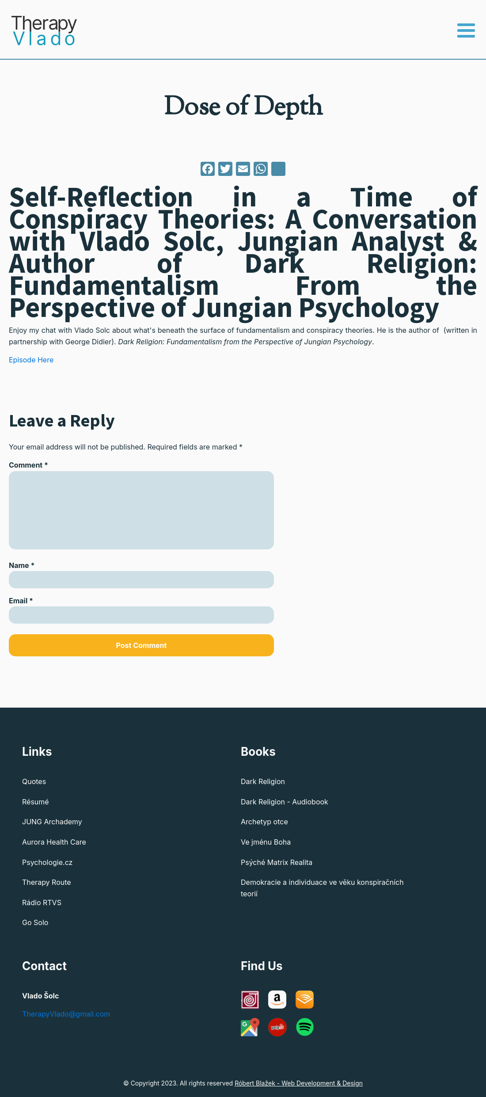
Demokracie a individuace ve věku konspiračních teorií (322, 888)
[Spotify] (305, 1027)
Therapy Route (46, 882)
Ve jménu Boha (266, 842)
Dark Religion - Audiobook (284, 801)
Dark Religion (263, 781)
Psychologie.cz (47, 862)
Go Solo (35, 922)
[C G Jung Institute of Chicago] (250, 999)
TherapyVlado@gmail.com (66, 1013)
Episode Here (31, 359)
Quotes (34, 781)
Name (21, 565)
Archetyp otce (264, 821)
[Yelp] (277, 1027)
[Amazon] (277, 999)
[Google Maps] (250, 1027)
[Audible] (305, 999)
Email (21, 600)
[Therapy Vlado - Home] (38, 30)
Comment (28, 465)
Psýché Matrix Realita (276, 862)
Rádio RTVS (41, 902)
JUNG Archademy (52, 821)
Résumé (35, 801)
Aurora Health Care (54, 842)
